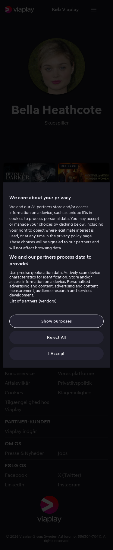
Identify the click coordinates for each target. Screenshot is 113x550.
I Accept (56, 353)
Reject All (56, 337)
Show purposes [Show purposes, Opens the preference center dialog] (56, 321)
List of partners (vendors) (32, 301)
